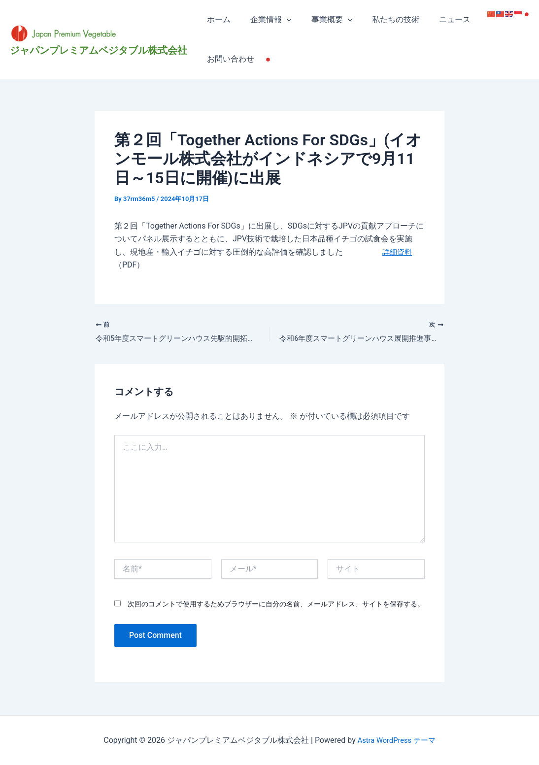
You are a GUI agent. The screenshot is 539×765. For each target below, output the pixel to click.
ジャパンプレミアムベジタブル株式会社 (98, 50)
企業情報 (265, 19)
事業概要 (322, 19)
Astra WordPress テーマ (396, 740)
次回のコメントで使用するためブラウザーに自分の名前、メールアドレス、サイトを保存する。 (276, 605)
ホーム (217, 19)
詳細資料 (398, 252)
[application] (281, 19)
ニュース (437, 19)
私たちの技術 (381, 19)
